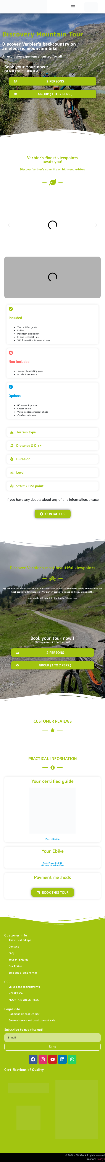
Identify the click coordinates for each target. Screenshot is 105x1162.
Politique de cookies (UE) (24, 1014)
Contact (14, 946)
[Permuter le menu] (73, 7)
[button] (8, 225)
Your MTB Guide (18, 959)
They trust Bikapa (20, 940)
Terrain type (26, 432)
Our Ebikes (15, 966)
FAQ (11, 953)
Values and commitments (24, 987)
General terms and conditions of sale (32, 1020)
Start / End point (30, 486)
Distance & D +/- (29, 445)
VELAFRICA (16, 993)
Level (20, 472)
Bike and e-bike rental (23, 972)
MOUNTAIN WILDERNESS (24, 1000)
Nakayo (101, 1158)
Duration (23, 459)
